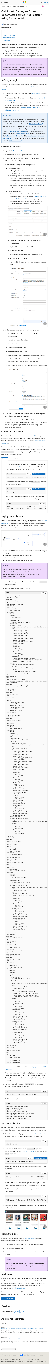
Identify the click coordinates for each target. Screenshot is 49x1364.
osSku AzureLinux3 (23, 133)
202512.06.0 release (35, 124)
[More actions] (46, 6)
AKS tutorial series (30, 1238)
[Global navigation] (1, 2)
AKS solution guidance (18, 1288)
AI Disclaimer (4, 1359)
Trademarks (30, 1361)
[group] (26, 477)
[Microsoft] (24, 2)
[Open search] (41, 2)
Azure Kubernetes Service (20, 6)
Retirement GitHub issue (13, 136)
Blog (23, 1359)
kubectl (31, 436)
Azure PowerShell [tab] (12, 459)
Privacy (37, 1359)
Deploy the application (9, 37)
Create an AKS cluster (8, 33)
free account (35, 93)
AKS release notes (15, 141)
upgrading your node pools (18, 131)
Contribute (30, 1359)
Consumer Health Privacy (8, 1361)
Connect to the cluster (9, 35)
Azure (9, 6)
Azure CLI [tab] (4, 459)
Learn (3, 6)
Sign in (46, 2)
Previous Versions (15, 1359)
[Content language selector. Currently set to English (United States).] (9, 1355)
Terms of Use (21, 1361)
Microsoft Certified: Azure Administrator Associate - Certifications (19, 1339)
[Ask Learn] (43, 6)
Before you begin (7, 31)
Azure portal (16, 151)
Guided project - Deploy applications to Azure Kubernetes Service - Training (22, 1328)
